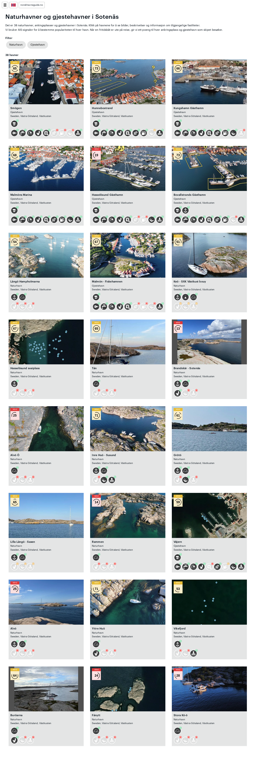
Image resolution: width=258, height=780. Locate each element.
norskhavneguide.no (31, 5)
